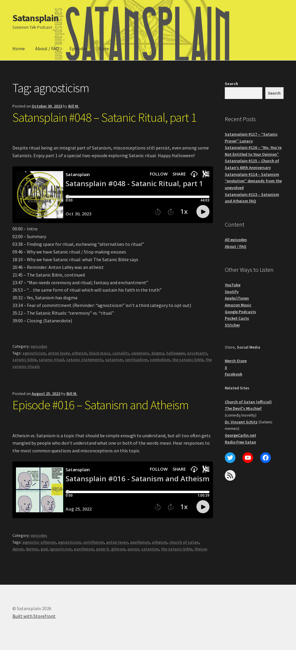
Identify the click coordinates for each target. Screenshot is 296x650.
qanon (133, 549)
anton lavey (59, 353)
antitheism (93, 542)
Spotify (232, 291)
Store (103, 48)
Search (231, 83)
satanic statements (84, 359)
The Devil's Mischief (243, 408)
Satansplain (35, 18)
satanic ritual (51, 359)
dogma (157, 353)
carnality (120, 353)
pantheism (84, 549)
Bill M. (73, 106)
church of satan (184, 542)
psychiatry (197, 353)
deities (32, 549)
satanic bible (24, 359)
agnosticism (34, 353)
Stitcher (232, 325)
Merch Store (236, 360)
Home (18, 48)
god (44, 549)
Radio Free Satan (240, 442)
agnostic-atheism (39, 542)
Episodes (78, 48)
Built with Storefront (34, 616)
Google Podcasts (240, 311)
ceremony (140, 353)
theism (200, 549)
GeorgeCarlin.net (240, 435)
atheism (79, 353)
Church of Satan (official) (248, 401)
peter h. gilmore (110, 549)
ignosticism (61, 549)
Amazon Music (238, 305)
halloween (175, 353)
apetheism (140, 542)
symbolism (160, 359)
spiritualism (136, 359)
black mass (99, 353)
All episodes (236, 239)
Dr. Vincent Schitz (241, 422)
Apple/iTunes (237, 298)
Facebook (233, 374)
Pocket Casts (237, 318)
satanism (114, 359)
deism (18, 549)
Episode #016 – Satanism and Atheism (100, 404)
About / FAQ (47, 48)
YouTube (232, 284)
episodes (39, 346)
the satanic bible (188, 359)
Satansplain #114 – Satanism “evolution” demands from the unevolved (253, 181)
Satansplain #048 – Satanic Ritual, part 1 (104, 117)
